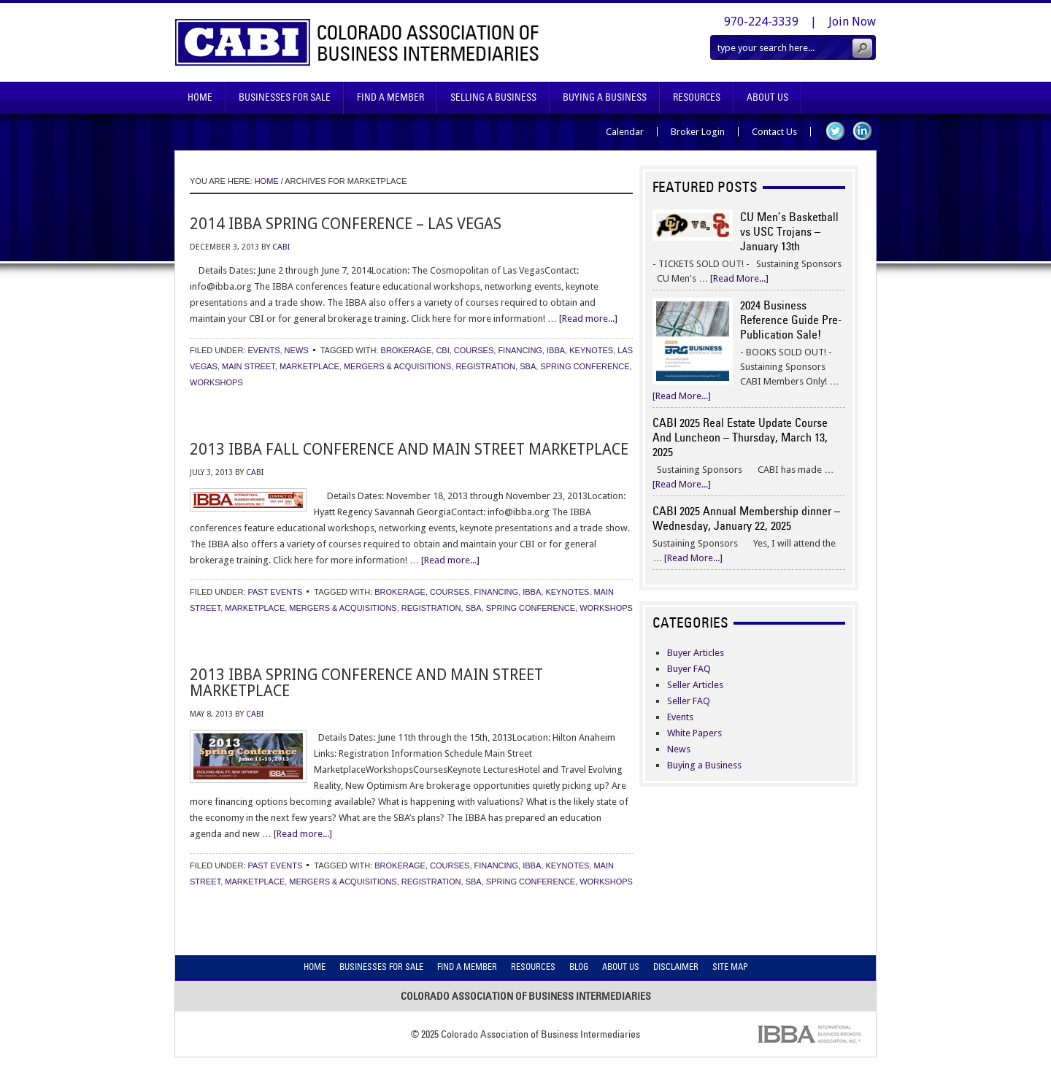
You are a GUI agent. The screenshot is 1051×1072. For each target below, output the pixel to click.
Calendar (625, 131)
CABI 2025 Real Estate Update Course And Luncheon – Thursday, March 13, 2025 (740, 437)
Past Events (274, 591)
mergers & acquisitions (397, 366)
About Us (767, 97)
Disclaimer (675, 966)
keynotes (591, 350)
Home (200, 97)
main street (248, 366)
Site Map (730, 966)
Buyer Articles (695, 652)
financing (520, 350)
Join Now (852, 21)
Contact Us (774, 131)
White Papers (694, 733)
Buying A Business (605, 97)
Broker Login (698, 131)
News (297, 350)
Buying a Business (704, 765)
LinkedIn (862, 131)
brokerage (406, 350)
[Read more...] (588, 318)
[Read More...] (739, 278)
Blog (578, 966)
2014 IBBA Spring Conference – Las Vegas (345, 224)
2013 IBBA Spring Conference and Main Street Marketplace (366, 683)
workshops (216, 382)
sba (528, 366)
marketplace (309, 366)
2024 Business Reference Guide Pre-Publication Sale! (791, 320)
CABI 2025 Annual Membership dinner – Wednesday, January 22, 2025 (746, 518)
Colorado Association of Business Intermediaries (357, 42)
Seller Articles (695, 684)
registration (485, 366)
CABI (281, 247)
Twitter (835, 131)
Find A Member (390, 97)
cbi (442, 350)
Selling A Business (493, 97)
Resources (696, 97)
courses (473, 350)
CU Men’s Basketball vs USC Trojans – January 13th (789, 231)
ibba (556, 350)
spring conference (584, 366)
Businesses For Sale (285, 97)
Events (263, 350)
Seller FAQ (688, 700)
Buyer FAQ (689, 668)
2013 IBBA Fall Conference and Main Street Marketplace (409, 449)
